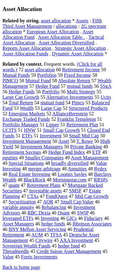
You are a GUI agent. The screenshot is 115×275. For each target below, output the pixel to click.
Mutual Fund (38, 80)
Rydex (100, 168)
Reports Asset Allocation (26, 48)
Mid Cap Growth (91, 196)
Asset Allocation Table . (61, 37)
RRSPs (101, 179)
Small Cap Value (77, 201)
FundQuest (56, 196)
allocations (66, 26)
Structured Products (88, 108)
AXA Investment (76, 240)
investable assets (45, 190)
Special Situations (26, 163)
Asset (63, 141)
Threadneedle (15, 251)
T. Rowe (84, 141)
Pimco (78, 102)
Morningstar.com (69, 179)
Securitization (22, 201)
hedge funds (53, 223)
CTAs (33, 196)
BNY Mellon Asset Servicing (37, 229)
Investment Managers (42, 146)
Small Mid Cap (84, 135)
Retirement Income (81, 69)
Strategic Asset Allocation (80, 48)
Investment (51, 135)
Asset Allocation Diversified (66, 42)
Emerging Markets (27, 113)
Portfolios (46, 75)
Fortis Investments (39, 256)
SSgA (105, 86)
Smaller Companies (44, 157)
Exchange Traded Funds (26, 119)
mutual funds (80, 86)
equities (10, 157)
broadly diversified (69, 163)
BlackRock (34, 179)
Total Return (21, 102)
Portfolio (50, 91)
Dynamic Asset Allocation (77, 53)
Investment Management (26, 141)
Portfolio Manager (20, 124)
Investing (50, 218)
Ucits (106, 97)
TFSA (56, 234)
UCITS (9, 130)
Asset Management (90, 157)
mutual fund (52, 102)
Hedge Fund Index (66, 152)
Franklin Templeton (76, 119)
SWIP (83, 212)
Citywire (44, 240)
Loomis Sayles (72, 174)
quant (14, 185)
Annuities (77, 168)
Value (7, 256)
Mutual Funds (16, 75)
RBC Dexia (39, 212)
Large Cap (51, 108)
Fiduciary (93, 218)
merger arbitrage (44, 168)
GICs (71, 218)
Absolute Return (74, 80)
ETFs (27, 135)
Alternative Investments (69, 97)
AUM (37, 234)
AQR (48, 201)
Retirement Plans (44, 185)
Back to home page (21, 267)
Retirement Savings (21, 152)
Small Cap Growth (61, 130)
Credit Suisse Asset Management (68, 251)
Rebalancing (54, 207)
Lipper (52, 124)
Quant (64, 212)
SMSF (75, 190)
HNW (30, 130)
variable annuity (18, 207)
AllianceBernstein (70, 113)
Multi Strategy (81, 91)
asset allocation (56, 20)
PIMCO (10, 80)
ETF (96, 152)
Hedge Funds (22, 91)
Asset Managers (18, 223)
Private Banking (86, 146)
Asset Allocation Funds (25, 53)
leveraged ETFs (17, 218)
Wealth (27, 108)
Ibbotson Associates (92, 223)
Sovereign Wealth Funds (26, 245)
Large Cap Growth (20, 97)
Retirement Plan (82, 124)
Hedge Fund (48, 86)
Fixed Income (77, 75)
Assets (82, 20)
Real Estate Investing (29, 174)
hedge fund (69, 245)
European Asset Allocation (53, 31)
